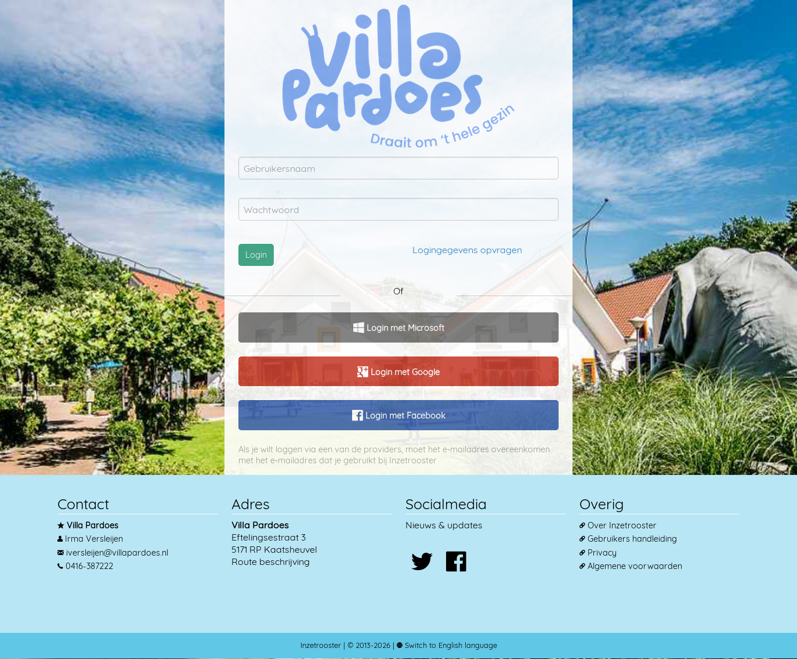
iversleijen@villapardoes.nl (117, 553)
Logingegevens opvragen (467, 249)
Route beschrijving (270, 561)
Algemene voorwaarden (635, 566)
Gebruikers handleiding (632, 539)
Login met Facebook (404, 415)
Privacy (602, 553)
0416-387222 (89, 566)
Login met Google (404, 372)
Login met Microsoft (404, 328)
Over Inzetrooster (622, 525)
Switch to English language (450, 645)
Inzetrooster (320, 645)
